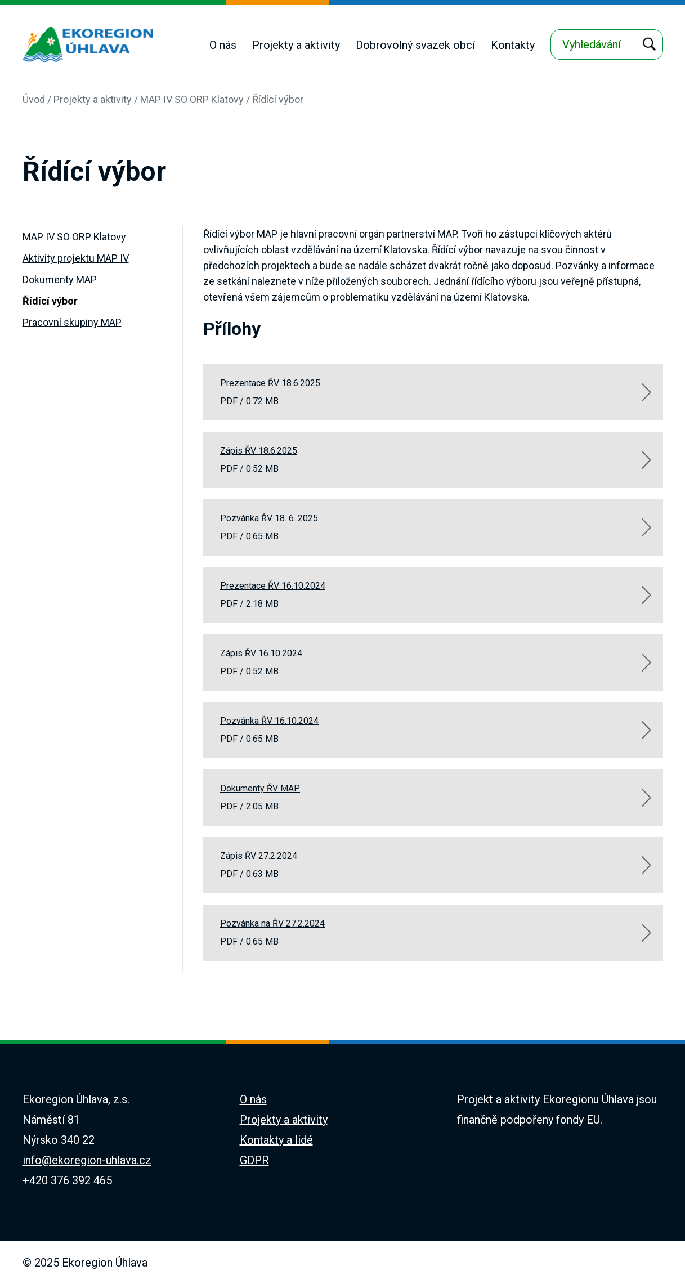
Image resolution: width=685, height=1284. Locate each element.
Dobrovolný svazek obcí (415, 45)
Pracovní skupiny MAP (72, 322)
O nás (222, 45)
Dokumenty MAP (60, 279)
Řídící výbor (277, 99)
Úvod (34, 99)
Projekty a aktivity (296, 45)
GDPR (254, 1160)
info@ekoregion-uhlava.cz (87, 1160)
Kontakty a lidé (276, 1140)
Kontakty (513, 45)
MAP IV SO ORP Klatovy (192, 99)
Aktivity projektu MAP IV (76, 258)
